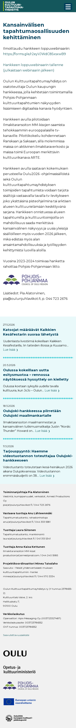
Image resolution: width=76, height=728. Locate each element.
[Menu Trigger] (68, 6)
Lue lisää (9, 349)
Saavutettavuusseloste (16, 635)
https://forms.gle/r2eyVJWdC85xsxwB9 (34, 54)
